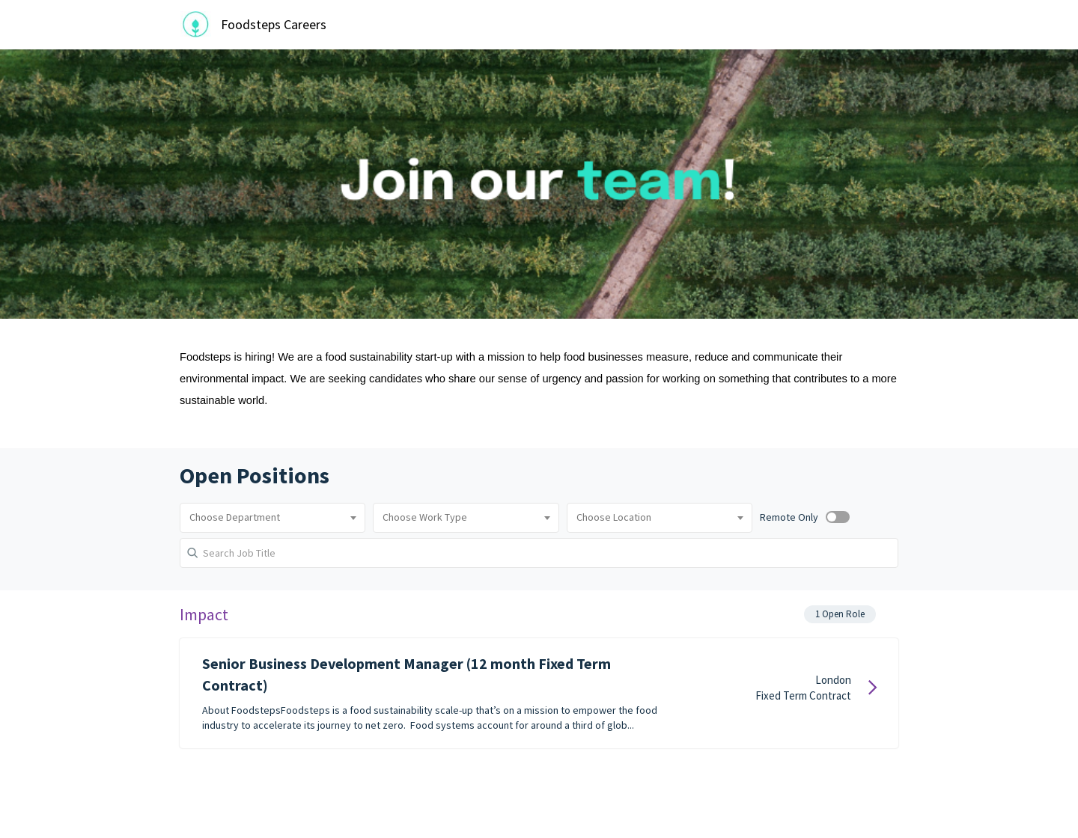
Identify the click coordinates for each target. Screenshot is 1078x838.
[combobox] (272, 518)
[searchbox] (272, 517)
